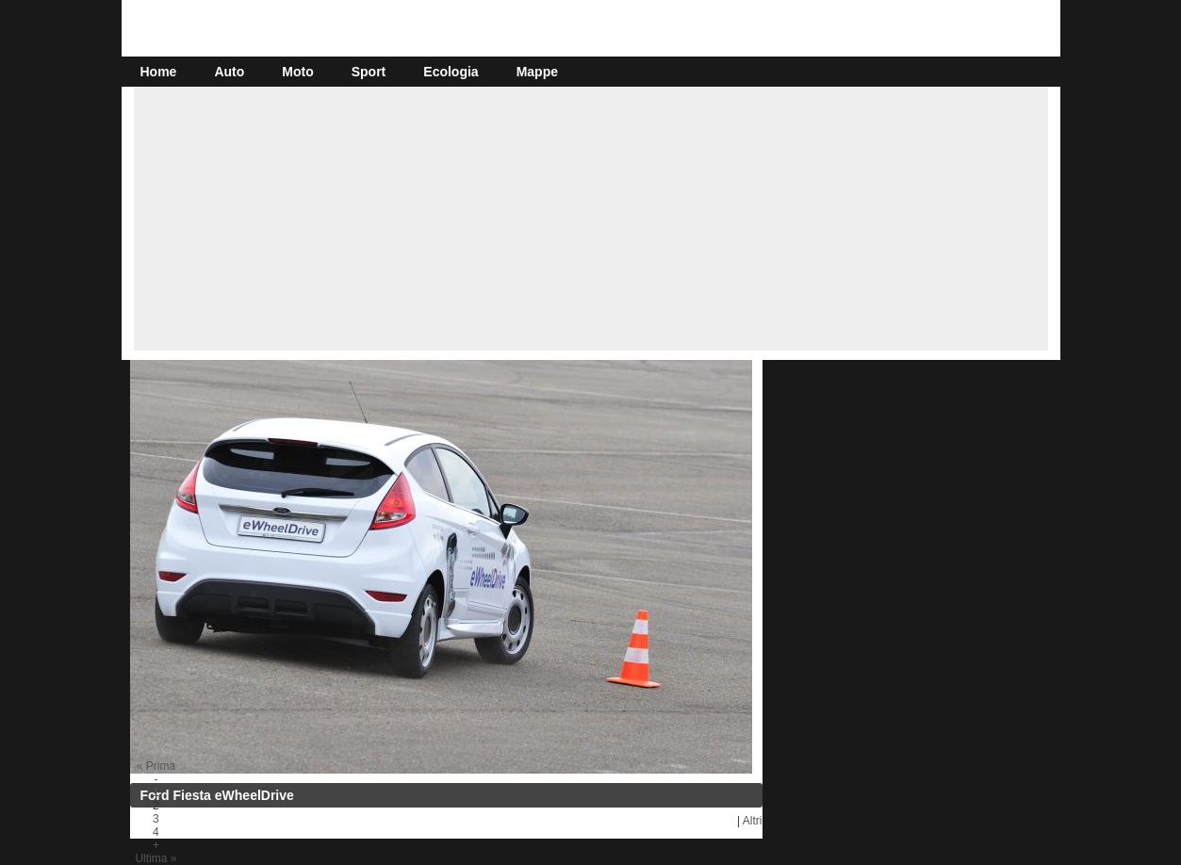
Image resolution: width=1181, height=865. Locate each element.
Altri (753, 820)
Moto (297, 71)
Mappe (537, 71)
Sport (369, 71)
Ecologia (450, 71)
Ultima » (155, 858)
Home (158, 71)
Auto (229, 71)
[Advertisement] (591, 219)
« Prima (156, 766)
